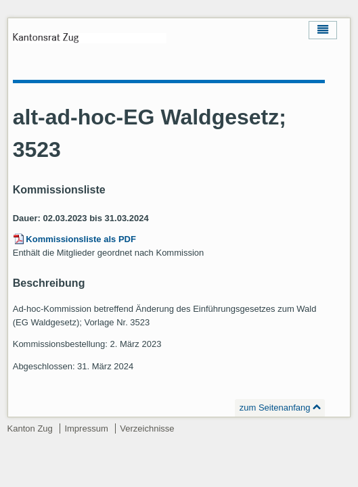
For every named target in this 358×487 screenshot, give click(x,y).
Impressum (86, 428)
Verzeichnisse (147, 428)
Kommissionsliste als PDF (81, 239)
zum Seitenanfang (275, 407)
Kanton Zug (30, 428)
